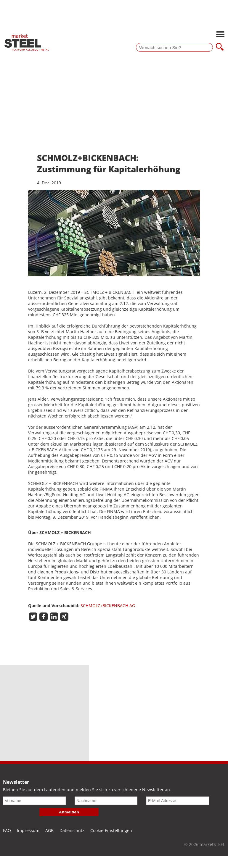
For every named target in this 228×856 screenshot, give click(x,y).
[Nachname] (106, 801)
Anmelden (69, 812)
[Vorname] (34, 801)
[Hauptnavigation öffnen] (220, 35)
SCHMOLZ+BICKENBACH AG (108, 605)
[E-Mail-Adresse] (177, 801)
